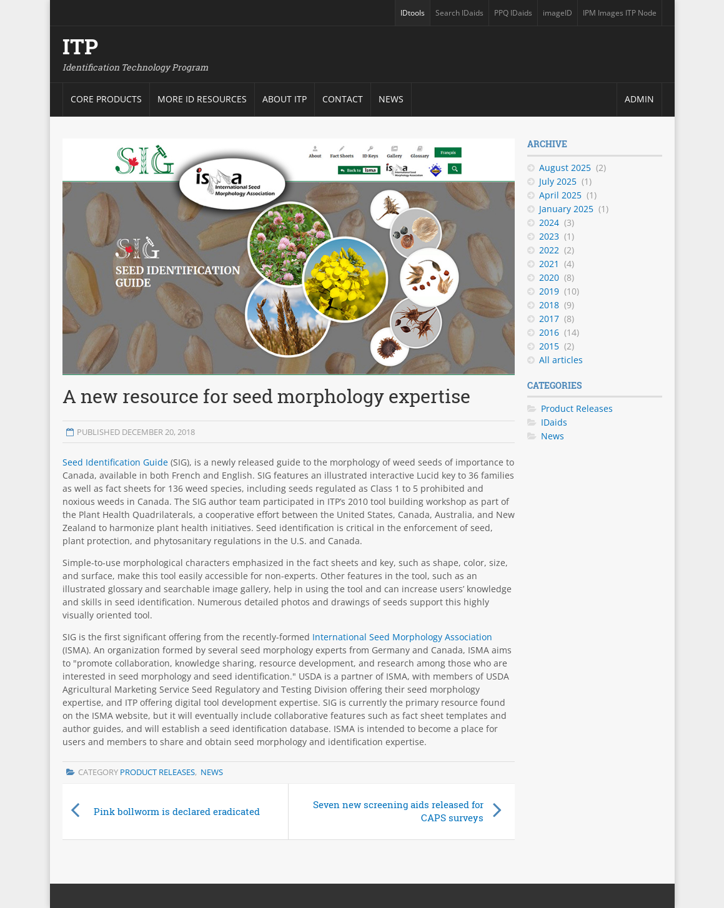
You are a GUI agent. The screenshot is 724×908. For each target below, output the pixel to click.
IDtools (412, 12)
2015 (549, 346)
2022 (549, 250)
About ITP (284, 99)
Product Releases (157, 772)
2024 (549, 222)
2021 (549, 264)
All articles (561, 360)
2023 (549, 236)
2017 (549, 319)
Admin (639, 99)
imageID (557, 12)
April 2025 (560, 195)
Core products (106, 99)
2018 (549, 305)
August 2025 (565, 167)
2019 (549, 291)
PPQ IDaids (513, 12)
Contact (342, 99)
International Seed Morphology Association (402, 637)
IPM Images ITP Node (620, 12)
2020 (549, 277)
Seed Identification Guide (115, 462)
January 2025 (566, 209)
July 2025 (558, 181)
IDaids (554, 422)
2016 (549, 332)
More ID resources (202, 99)
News (391, 99)
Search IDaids (459, 12)
